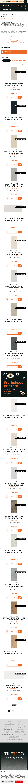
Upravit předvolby (7, 781)
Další (19, 711)
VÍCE (14, 706)
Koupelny (16, 14)
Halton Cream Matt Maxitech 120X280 (14, 152)
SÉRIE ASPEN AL (14, 688)
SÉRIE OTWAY (14, 621)
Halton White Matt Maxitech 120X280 (14, 219)
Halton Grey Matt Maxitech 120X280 (14, 186)
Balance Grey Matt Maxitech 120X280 (14, 484)
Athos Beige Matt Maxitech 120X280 (14, 85)
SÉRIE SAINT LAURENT (14, 120)
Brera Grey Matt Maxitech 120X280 (14, 585)
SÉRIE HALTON (14, 154)
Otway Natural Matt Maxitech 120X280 (14, 619)
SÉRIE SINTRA (14, 323)
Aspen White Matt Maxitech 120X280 (14, 686)
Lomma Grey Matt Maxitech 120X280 (14, 287)
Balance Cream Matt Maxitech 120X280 (14, 450)
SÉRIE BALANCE (14, 419)
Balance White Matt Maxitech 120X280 (14, 417)
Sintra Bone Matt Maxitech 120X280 (14, 320)
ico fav (14, 6)
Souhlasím (19, 781)
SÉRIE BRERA (14, 520)
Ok (25, 1)
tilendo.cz (5, 14)
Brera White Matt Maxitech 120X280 (14, 551)
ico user (18, 6)
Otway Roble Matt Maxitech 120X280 (14, 652)
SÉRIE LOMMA (14, 255)
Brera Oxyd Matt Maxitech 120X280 (14, 518)
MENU (25, 6)
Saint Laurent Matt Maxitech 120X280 (14, 118)
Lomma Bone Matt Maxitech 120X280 (14, 253)
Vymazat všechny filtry (20, 60)
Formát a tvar (8, 16)
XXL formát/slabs (10, 18)
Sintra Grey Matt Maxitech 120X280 (14, 354)
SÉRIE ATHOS (14, 87)
